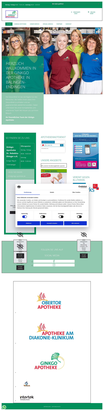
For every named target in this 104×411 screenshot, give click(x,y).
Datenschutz (56, 406)
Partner (59, 24)
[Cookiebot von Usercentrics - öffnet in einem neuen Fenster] (80, 187)
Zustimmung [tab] (27, 192)
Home (9, 24)
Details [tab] (52, 192)
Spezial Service (48, 24)
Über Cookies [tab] (76, 192)
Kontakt (69, 24)
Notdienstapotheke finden (48, 142)
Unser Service (34, 24)
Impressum (47, 406)
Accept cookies (20, 267)
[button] (76, 13)
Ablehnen (28, 223)
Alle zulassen (75, 223)
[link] (20, 24)
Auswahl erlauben (52, 223)
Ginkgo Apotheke (20, 24)
